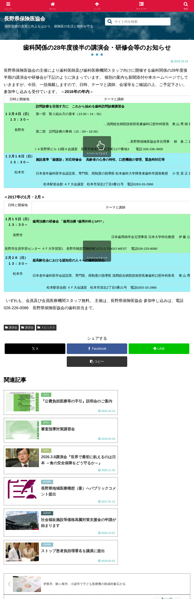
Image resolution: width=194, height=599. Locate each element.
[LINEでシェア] (159, 348)
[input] (138, 22)
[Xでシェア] (35, 348)
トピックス (46, 327)
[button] (110, 21)
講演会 (11, 327)
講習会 (27, 327)
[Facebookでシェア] (97, 348)
